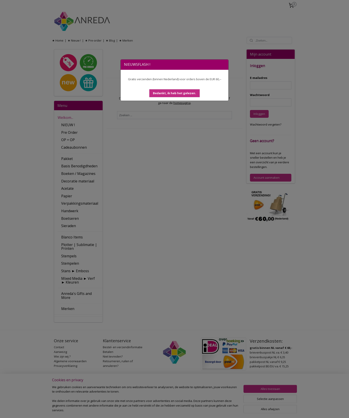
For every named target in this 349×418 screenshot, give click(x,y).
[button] (174, 93)
